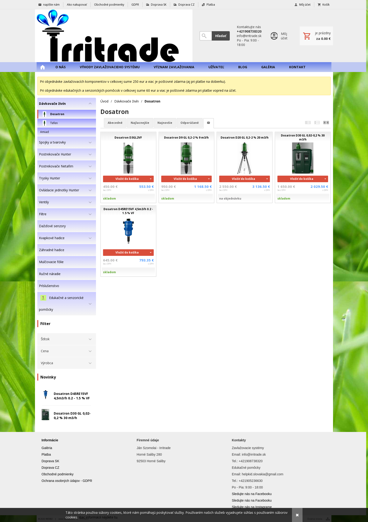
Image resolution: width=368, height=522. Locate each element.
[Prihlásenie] (280, 35)
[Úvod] (113, 35)
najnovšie (164, 123)
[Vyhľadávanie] (205, 36)
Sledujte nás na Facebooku (252, 494)
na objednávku (230, 198)
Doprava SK (50, 461)
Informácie (50, 440)
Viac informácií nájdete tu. (98, 517)
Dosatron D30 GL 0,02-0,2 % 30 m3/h (72, 415)
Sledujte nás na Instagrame (252, 507)
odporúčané (189, 123)
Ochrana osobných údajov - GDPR (67, 481)
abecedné (115, 123)
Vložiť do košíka (127, 179)
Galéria (47, 448)
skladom (109, 198)
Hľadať (220, 36)
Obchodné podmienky (57, 474)
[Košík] (316, 35)
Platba (46, 454)
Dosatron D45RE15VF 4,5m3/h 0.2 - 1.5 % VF (72, 395)
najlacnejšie (140, 123)
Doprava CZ (50, 467)
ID (208, 123)
